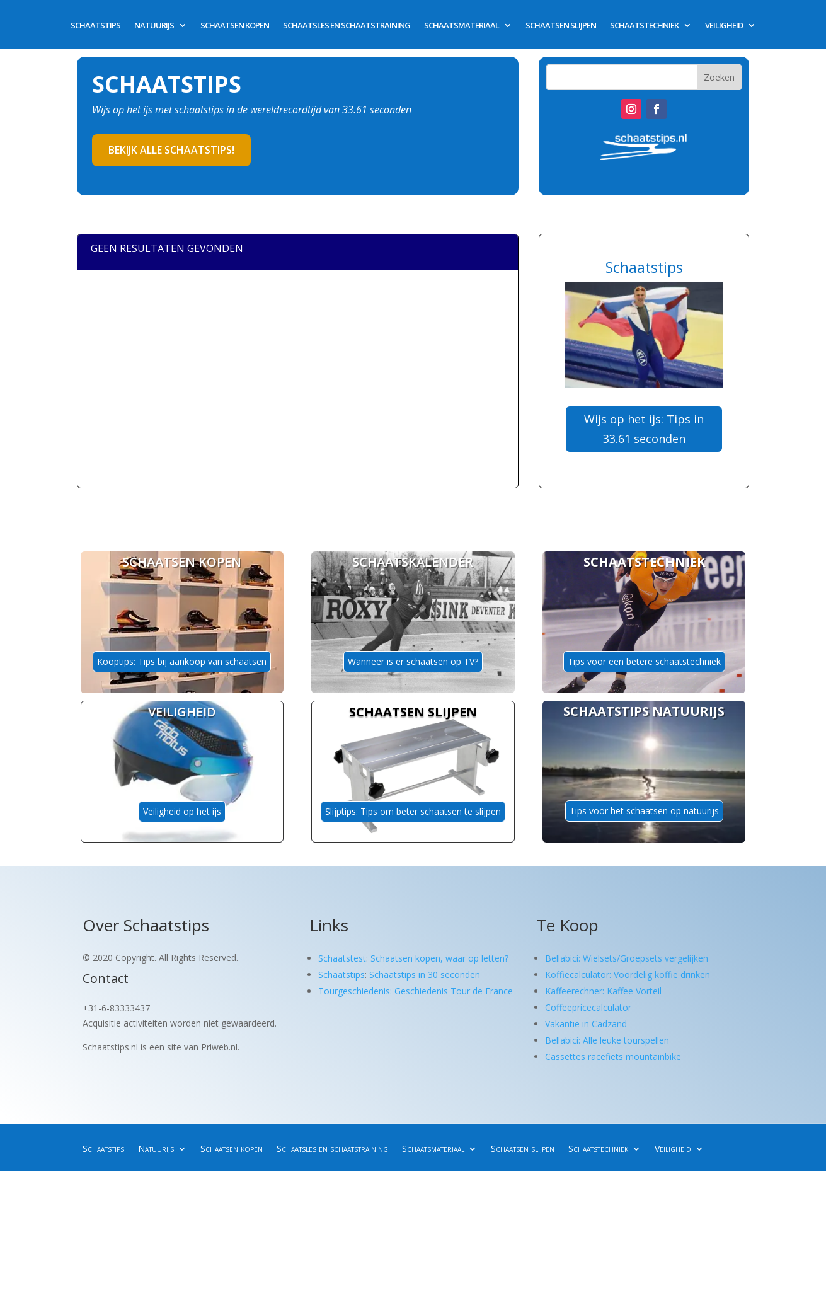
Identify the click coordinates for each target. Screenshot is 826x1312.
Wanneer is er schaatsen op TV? (413, 661)
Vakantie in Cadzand (586, 1024)
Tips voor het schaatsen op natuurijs (644, 811)
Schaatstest (342, 958)
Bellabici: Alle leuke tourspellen (607, 1040)
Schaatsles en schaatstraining (346, 26)
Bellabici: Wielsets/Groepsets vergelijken (626, 958)
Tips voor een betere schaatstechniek (644, 661)
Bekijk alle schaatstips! (171, 150)
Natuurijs (154, 26)
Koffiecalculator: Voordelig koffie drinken (627, 975)
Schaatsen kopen (234, 26)
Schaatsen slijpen (560, 26)
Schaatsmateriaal (461, 26)
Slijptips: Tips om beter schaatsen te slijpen (413, 811)
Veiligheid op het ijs (182, 811)
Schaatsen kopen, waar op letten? (439, 958)
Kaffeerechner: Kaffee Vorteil (603, 991)
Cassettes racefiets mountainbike (613, 1056)
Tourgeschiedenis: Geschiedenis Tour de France (415, 991)
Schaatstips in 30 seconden (424, 975)
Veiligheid (724, 26)
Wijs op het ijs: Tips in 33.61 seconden (644, 428)
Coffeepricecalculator (588, 1007)
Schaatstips (95, 26)
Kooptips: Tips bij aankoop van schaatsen (182, 661)
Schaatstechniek (644, 26)
